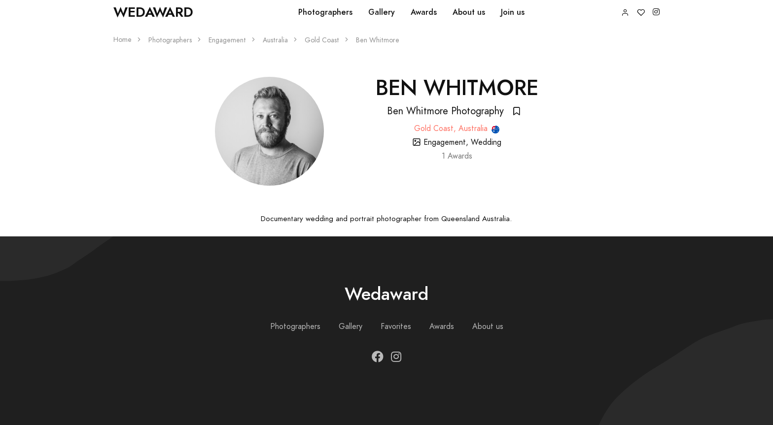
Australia (275, 40)
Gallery (381, 12)
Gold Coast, (436, 128)
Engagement (227, 40)
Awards (424, 12)
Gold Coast (322, 40)
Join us (513, 12)
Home (122, 39)
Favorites (396, 326)
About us (469, 12)
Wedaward (153, 12)
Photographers (325, 12)
